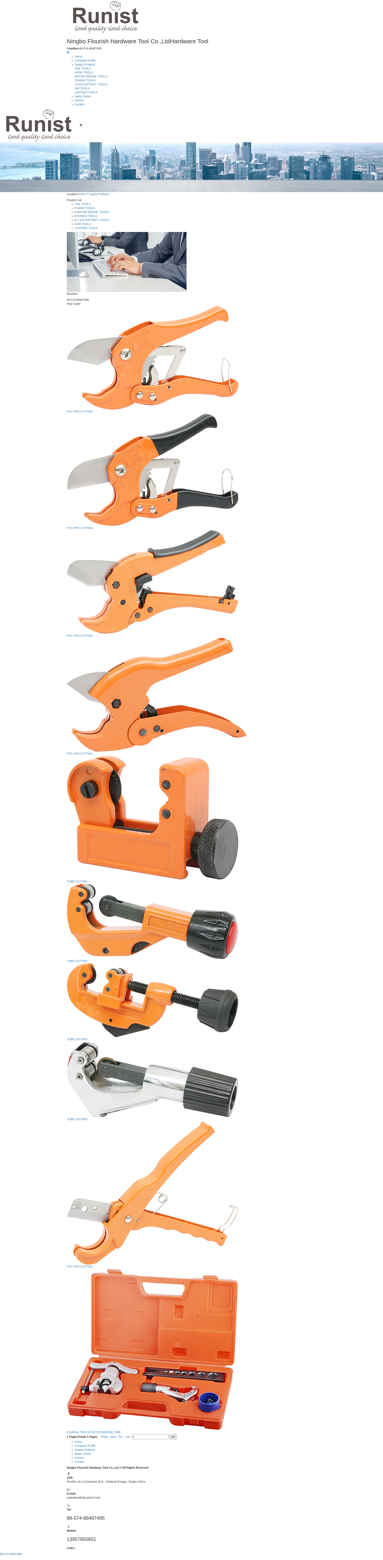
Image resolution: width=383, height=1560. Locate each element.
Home (78, 56)
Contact (79, 104)
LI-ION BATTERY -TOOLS (91, 84)
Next (113, 1431)
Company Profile (85, 60)
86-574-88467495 (11, 1554)
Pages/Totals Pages (83, 1431)
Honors (79, 100)
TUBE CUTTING (78, 881)
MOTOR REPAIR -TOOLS (91, 76)
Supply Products (85, 64)
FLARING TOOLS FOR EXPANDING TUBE (95, 1427)
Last (128, 1431)
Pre (121, 1431)
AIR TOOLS (82, 88)
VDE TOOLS (83, 68)
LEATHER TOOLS (86, 92)
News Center (83, 96)
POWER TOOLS (85, 80)
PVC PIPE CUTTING (81, 415)
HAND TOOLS (84, 72)
